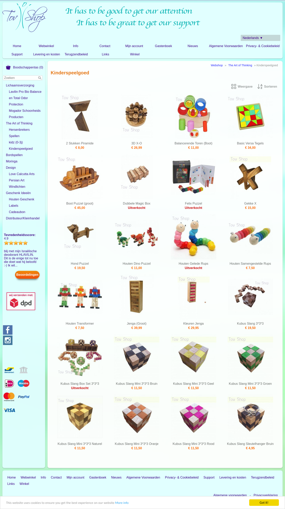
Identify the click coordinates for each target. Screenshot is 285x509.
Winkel (135, 54)
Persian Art (16, 180)
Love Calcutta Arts (22, 174)
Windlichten (17, 186)
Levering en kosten (46, 54)
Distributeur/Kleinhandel (23, 218)
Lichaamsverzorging (20, 85)
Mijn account (134, 46)
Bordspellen (14, 155)
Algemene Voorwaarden (226, 46)
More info (122, 503)
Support (17, 54)
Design (11, 167)
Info (75, 46)
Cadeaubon (17, 212)
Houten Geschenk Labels (21, 202)
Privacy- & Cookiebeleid (263, 46)
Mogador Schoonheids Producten (25, 114)
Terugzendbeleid (76, 54)
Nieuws (193, 46)
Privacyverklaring (266, 495)
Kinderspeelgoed (21, 148)
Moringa (11, 161)
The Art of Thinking (19, 123)
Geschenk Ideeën (18, 193)
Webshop (217, 65)
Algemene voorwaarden (230, 495)
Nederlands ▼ (253, 38)
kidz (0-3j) (16, 142)
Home (17, 46)
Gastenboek (163, 46)
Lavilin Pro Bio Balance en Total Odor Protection (25, 98)
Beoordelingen (27, 274)
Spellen (14, 136)
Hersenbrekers (19, 129)
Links (105, 54)
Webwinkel (46, 46)
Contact (104, 46)
